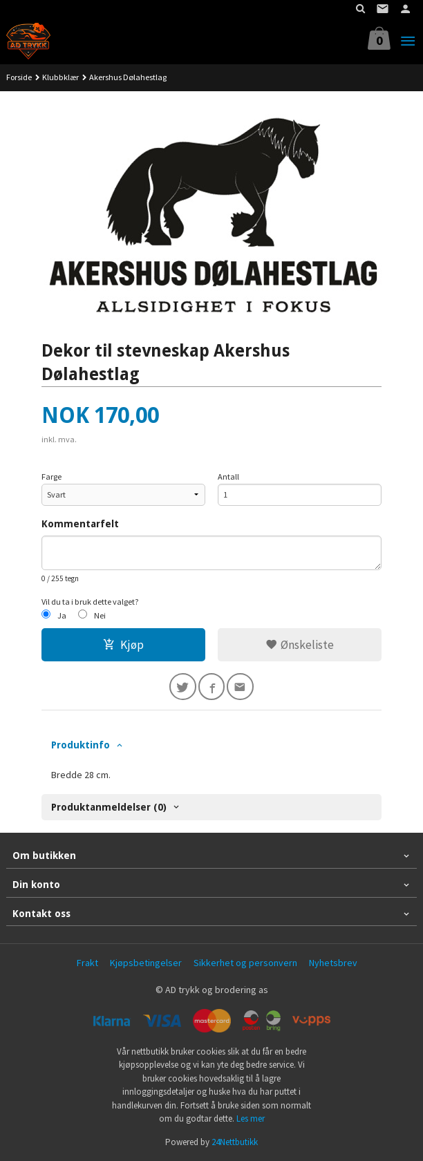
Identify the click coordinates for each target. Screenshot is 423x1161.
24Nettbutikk (235, 1142)
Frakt (87, 962)
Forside (19, 77)
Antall (228, 476)
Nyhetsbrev (333, 962)
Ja (61, 615)
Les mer (250, 1118)
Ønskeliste (299, 644)
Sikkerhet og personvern (245, 962)
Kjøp (123, 644)
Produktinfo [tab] (80, 745)
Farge (51, 476)
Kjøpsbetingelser (146, 962)
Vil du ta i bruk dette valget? (90, 601)
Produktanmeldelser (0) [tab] (109, 807)
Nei (100, 615)
